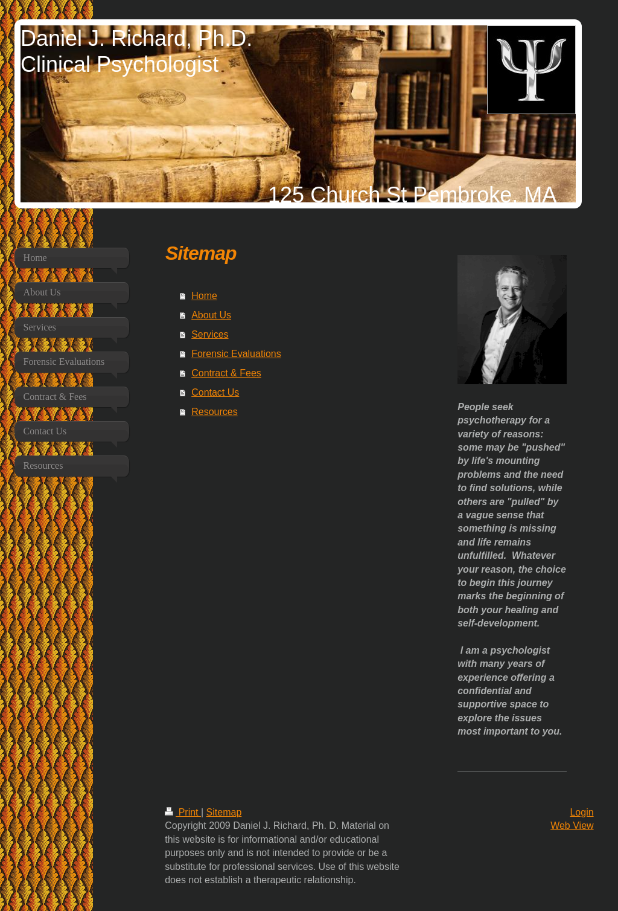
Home (204, 296)
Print (183, 812)
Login (581, 812)
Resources (214, 412)
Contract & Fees (226, 373)
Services (209, 334)
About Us (211, 315)
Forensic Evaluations (236, 354)
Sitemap (224, 812)
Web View (571, 825)
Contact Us (215, 392)
